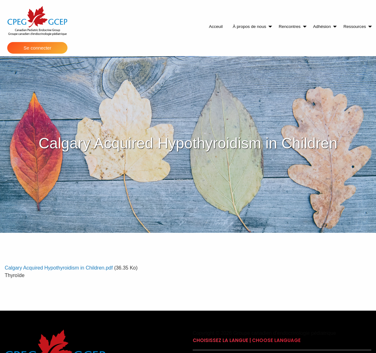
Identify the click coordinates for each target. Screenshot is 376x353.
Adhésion (322, 26)
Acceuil (216, 26)
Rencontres (290, 26)
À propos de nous (249, 26)
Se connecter (37, 48)
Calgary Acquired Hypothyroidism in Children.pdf (59, 267)
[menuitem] (216, 26)
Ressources (354, 26)
